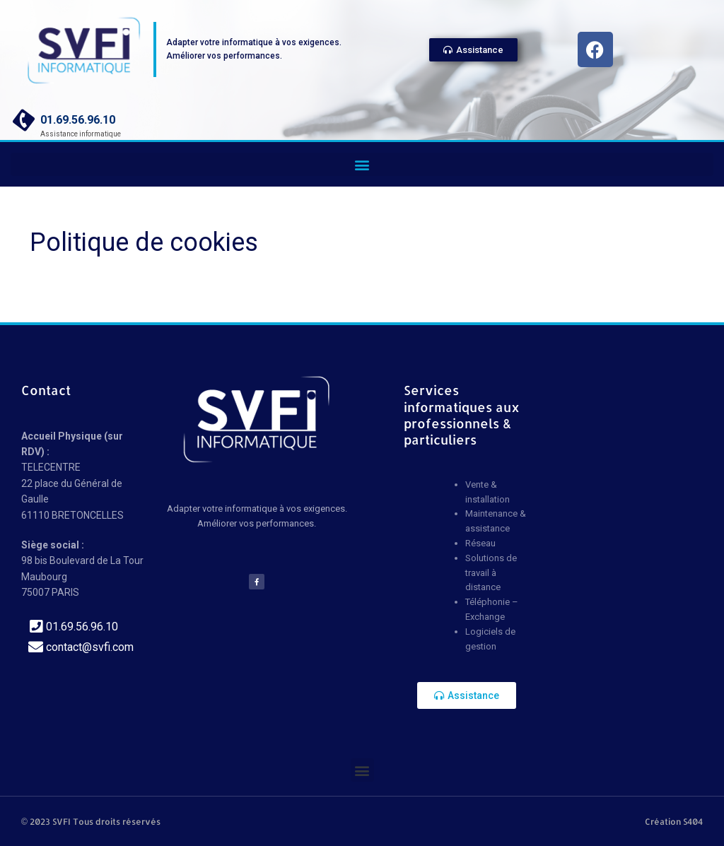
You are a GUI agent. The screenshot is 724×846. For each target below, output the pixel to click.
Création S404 (674, 821)
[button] (362, 164)
